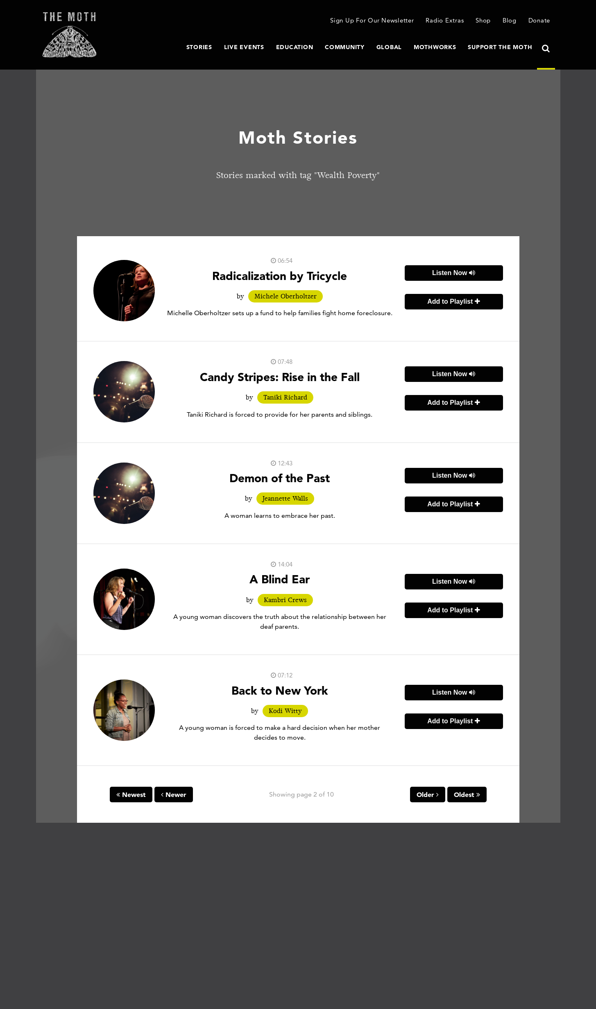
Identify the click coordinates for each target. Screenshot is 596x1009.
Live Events (244, 47)
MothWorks (435, 47)
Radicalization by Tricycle (279, 276)
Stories (199, 47)
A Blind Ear (279, 579)
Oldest (467, 794)
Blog (510, 20)
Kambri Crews (285, 600)
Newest (131, 794)
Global (389, 47)
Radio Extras (445, 20)
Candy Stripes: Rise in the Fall (280, 377)
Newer (173, 794)
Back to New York (279, 690)
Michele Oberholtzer (285, 296)
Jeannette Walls (285, 498)
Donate (539, 20)
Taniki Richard (285, 397)
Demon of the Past (279, 478)
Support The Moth (500, 47)
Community (345, 47)
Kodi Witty (285, 711)
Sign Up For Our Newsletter (372, 20)
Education (294, 47)
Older (428, 794)
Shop (483, 20)
